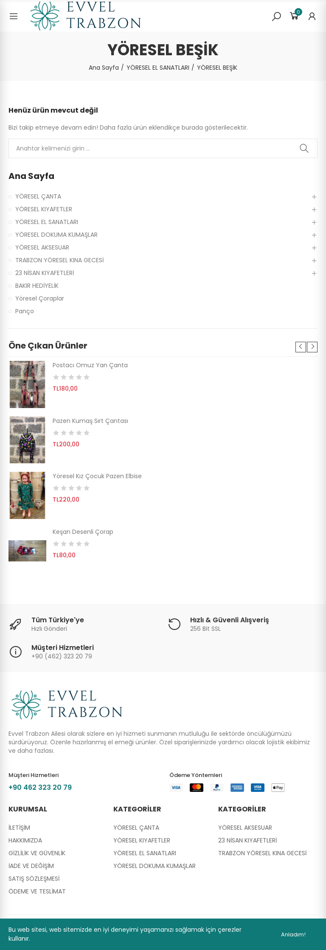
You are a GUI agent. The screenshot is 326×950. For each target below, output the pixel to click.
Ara (304, 148)
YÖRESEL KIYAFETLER (43, 209)
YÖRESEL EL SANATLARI (46, 222)
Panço (24, 311)
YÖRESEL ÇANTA (38, 196)
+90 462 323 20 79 (40, 787)
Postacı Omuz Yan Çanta (90, 365)
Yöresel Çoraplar (39, 298)
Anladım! (293, 934)
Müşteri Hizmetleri (62, 647)
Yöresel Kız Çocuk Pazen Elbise (97, 476)
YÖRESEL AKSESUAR (42, 247)
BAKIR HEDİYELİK (37, 285)
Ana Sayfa (31, 176)
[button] (300, 347)
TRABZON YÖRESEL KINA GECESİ (59, 260)
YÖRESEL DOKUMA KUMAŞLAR (56, 234)
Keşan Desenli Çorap (83, 531)
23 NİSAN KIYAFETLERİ (44, 273)
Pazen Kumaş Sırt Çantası (90, 421)
